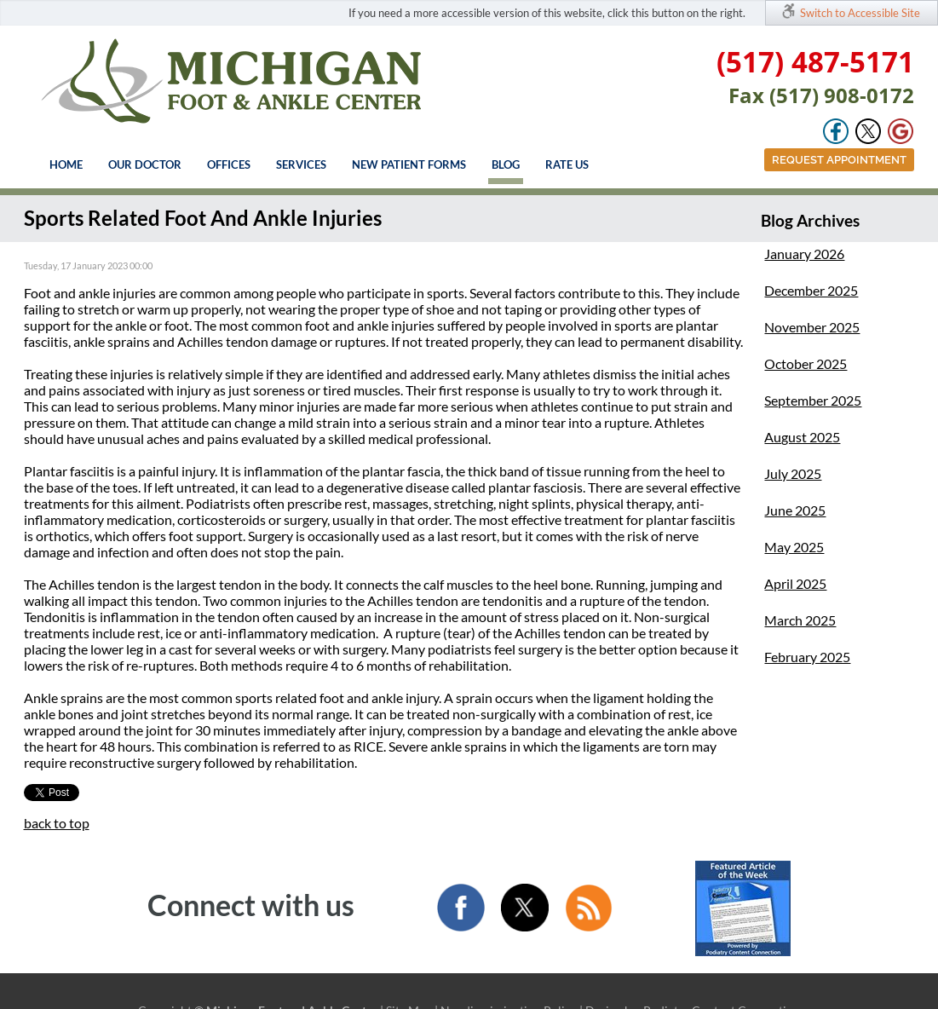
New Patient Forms (409, 164)
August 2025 (802, 437)
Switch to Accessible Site (860, 13)
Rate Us (567, 164)
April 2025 (795, 583)
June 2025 (795, 510)
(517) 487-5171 (815, 62)
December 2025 (811, 290)
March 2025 (800, 620)
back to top (56, 823)
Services (301, 164)
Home (66, 164)
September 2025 (812, 400)
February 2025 (807, 657)
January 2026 (804, 253)
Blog (506, 164)
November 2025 (812, 327)
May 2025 (794, 547)
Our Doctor (144, 164)
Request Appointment (839, 159)
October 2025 (805, 363)
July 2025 (792, 473)
